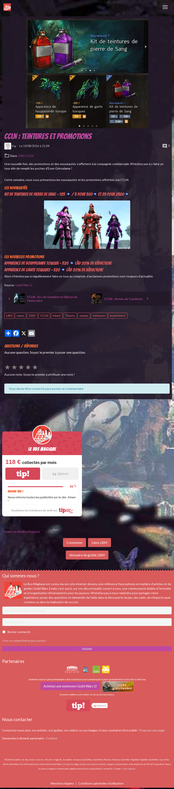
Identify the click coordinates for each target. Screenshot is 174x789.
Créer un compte (11, 640)
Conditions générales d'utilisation (101, 783)
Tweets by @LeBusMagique (21, 531)
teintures (99, 315)
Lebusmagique (129, 769)
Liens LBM (99, 542)
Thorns (70, 315)
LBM (9, 315)
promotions (117, 315)
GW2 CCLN (25, 155)
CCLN (44, 315)
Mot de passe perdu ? (34, 640)
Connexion (74, 542)
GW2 (32, 315)
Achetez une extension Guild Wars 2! (70, 686)
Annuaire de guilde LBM (87, 555)
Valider (87, 649)
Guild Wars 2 (23, 285)
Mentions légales (62, 783)
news (20, 315)
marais (84, 315)
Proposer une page (152, 730)
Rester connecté (18, 632)
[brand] (8, 7)
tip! (22, 474)
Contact (51, 738)
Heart (57, 315)
